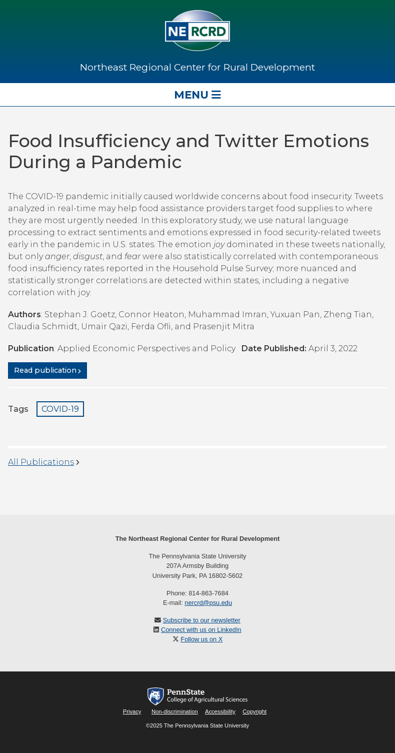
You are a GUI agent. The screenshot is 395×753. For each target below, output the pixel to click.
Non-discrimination (175, 711)
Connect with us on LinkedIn (201, 629)
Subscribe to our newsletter (201, 620)
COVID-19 (60, 409)
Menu (197, 94)
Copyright (254, 711)
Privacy (132, 711)
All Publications (41, 462)
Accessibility (220, 711)
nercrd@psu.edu (208, 602)
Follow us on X (201, 639)
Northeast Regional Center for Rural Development (197, 67)
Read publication (45, 370)
